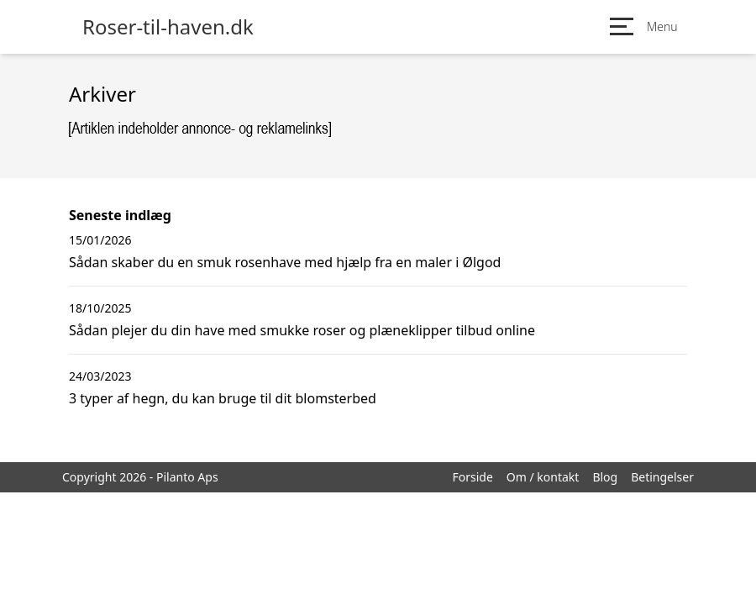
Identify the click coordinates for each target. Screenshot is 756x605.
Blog (604, 477)
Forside (472, 477)
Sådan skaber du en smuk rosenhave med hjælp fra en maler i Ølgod (285, 262)
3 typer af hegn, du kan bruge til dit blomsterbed (222, 398)
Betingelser (662, 477)
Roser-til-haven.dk (168, 26)
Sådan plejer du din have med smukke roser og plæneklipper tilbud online (302, 330)
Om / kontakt (543, 477)
